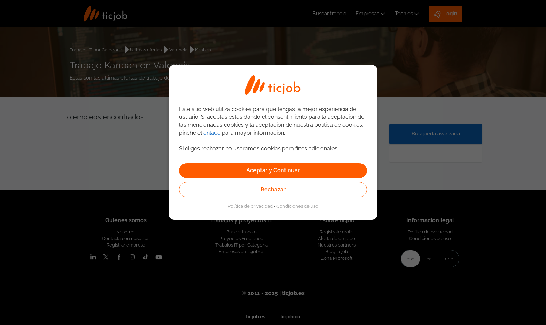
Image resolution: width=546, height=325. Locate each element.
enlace (211, 133)
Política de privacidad (250, 206)
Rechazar (273, 189)
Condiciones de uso (297, 206)
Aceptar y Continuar (273, 170)
